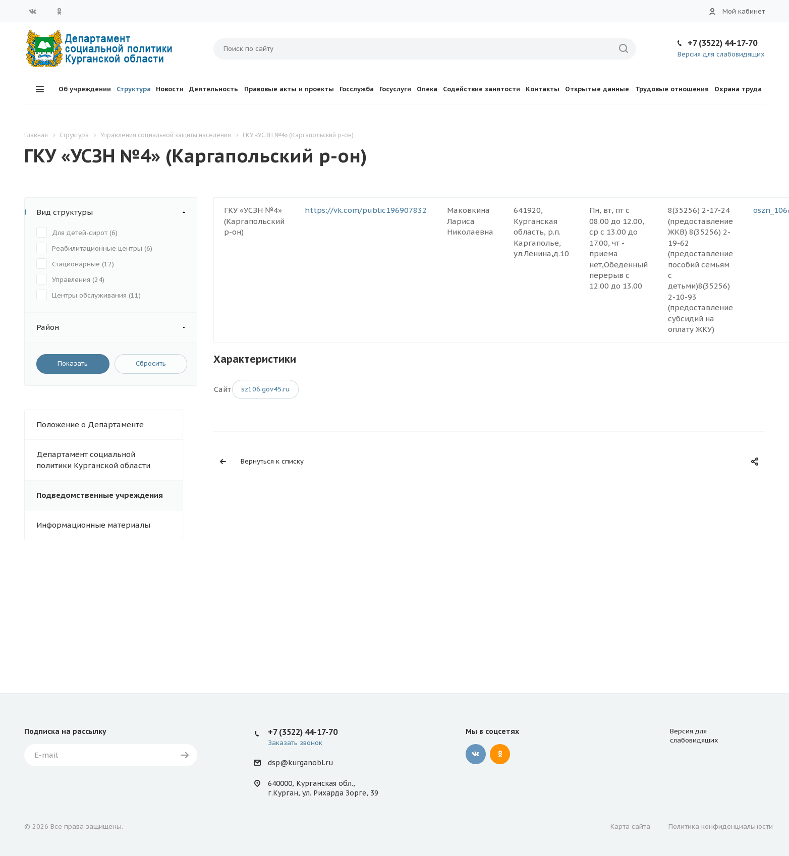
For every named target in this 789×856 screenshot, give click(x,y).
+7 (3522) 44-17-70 (722, 43)
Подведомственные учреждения (99, 495)
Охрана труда (738, 89)
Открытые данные (597, 89)
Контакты (542, 89)
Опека (427, 89)
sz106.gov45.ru (265, 389)
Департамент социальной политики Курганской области (93, 459)
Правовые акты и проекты (289, 89)
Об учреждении (85, 89)
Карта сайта (630, 826)
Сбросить (151, 363)
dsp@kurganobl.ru (300, 762)
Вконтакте (33, 11)
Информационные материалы (93, 525)
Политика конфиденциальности (720, 826)
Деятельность (213, 89)
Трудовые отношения (672, 89)
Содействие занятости (481, 89)
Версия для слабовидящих (721, 54)
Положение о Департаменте (90, 424)
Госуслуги (395, 89)
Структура (134, 89)
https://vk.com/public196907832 (366, 210)
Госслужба (357, 89)
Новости (170, 89)
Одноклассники (59, 11)
